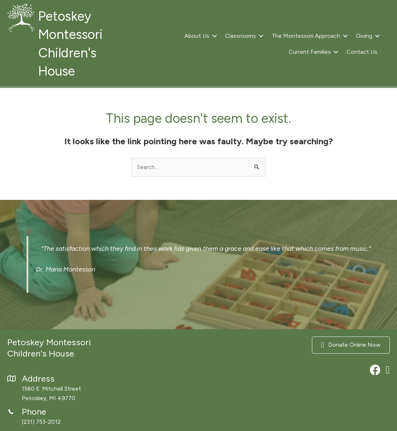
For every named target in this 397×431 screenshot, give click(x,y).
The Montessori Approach (306, 35)
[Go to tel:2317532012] (66, 417)
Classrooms (240, 35)
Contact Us (361, 51)
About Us (196, 35)
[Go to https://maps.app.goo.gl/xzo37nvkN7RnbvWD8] (66, 389)
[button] (214, 36)
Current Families (310, 51)
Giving (364, 35)
